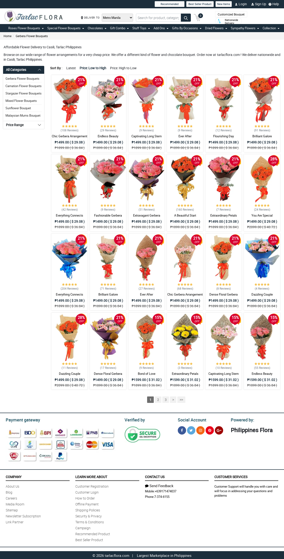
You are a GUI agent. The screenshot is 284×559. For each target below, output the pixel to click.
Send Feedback (159, 485)
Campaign (83, 527)
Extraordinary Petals (223, 215)
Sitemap (12, 509)
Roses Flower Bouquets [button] (26, 28)
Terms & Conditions (89, 521)
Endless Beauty (108, 136)
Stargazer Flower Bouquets (23, 93)
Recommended (169, 4)
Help (274, 4)
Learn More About (91, 476)
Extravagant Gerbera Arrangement (146, 217)
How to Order (85, 497)
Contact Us (154, 476)
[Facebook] (182, 429)
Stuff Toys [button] (141, 28)
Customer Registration (92, 485)
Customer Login (87, 491)
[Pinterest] (210, 429)
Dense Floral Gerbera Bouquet (223, 296)
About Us (12, 485)
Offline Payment (87, 503)
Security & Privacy (88, 515)
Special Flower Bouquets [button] (65, 28)
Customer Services (230, 476)
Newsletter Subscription (23, 515)
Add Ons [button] (161, 28)
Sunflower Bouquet (18, 108)
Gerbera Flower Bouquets (32, 36)
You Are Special (262, 215)
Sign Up (258, 4)
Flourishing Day (223, 136)
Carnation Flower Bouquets (23, 86)
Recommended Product (92, 533)
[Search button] (186, 18)
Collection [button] (271, 28)
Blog (9, 491)
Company (13, 476)
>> (181, 399)
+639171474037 (165, 490)
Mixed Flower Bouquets (21, 101)
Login (241, 4)
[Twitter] (191, 429)
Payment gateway (21, 419)
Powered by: (241, 419)
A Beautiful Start (185, 215)
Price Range (15, 125)
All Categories (16, 69)
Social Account (191, 419)
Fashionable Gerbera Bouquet (108, 217)
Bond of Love (146, 373)
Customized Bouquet (231, 14)
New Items (223, 4)
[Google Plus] (219, 429)
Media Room (15, 503)
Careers (11, 497)
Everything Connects (69, 215)
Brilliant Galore (262, 136)
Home (7, 36)
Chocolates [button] (97, 28)
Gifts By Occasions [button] (187, 28)
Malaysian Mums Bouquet (22, 115)
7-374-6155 (161, 496)
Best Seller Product (200, 4)
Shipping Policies (87, 509)
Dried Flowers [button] (216, 28)
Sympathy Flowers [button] (245, 28)
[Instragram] (200, 429)
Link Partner (15, 521)
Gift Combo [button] (119, 28)
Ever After (185, 136)
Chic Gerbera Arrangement (69, 136)
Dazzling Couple (262, 294)
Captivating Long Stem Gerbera (146, 138)
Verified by (134, 419)
